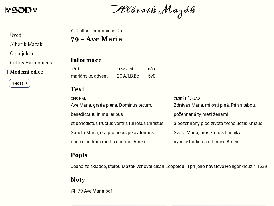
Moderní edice (26, 72)
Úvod (15, 35)
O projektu (21, 54)
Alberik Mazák (154, 10)
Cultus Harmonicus (31, 63)
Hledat (19, 83)
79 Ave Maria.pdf (95, 191)
